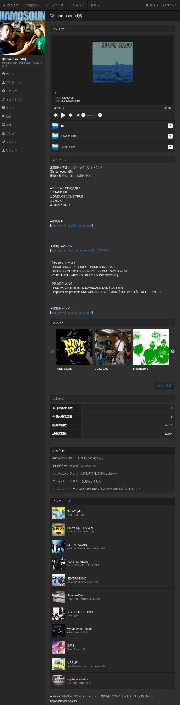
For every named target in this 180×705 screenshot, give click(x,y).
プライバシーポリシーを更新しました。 (78, 481)
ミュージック (12, 99)
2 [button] (97, 377)
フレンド (9, 142)
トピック (9, 91)
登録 (152, 5)
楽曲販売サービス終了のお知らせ (74, 465)
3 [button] (103, 377)
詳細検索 (32, 5)
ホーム (8, 74)
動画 (7, 116)
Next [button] (173, 351)
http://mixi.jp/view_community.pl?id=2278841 (79, 250)
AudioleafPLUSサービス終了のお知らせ (78, 458)
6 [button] (122, 377)
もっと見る (164, 385)
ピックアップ (54, 5)
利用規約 (67, 696)
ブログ (8, 133)
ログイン (170, 5)
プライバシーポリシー (86, 696)
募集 (95, 5)
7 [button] (128, 377)
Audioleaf (11, 5)
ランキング (77, 5)
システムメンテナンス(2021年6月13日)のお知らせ (85, 473)
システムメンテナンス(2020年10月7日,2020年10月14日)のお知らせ (96, 488)
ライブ (8, 108)
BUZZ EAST (113, 349)
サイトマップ (129, 696)
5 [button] (116, 377)
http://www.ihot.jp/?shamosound (71, 225)
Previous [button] (52, 351)
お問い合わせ (145, 696)
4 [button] (109, 377)
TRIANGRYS (151, 349)
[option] (74, 350)
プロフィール (12, 82)
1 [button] (91, 377)
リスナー (9, 150)
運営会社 (106, 696)
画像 (7, 125)
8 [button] (134, 377)
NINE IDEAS (74, 349)
